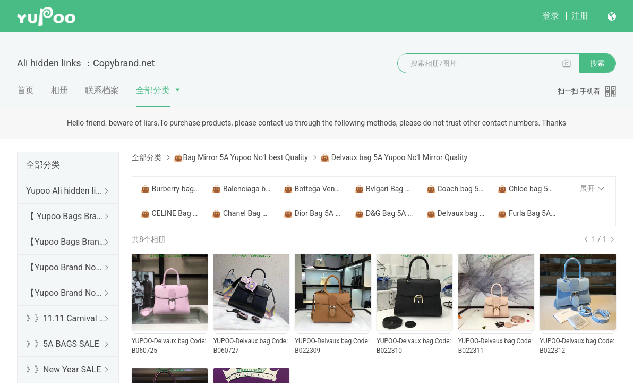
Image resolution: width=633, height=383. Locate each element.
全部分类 (153, 90)
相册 (59, 90)
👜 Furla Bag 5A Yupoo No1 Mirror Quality (527, 213)
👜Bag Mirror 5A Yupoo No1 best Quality (240, 157)
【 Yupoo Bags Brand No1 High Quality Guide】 (66, 216)
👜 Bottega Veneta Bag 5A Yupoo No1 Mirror (313, 189)
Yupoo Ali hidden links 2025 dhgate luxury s (66, 191)
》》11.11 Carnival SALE (66, 318)
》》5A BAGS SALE (62, 344)
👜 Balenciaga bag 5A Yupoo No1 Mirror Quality (241, 189)
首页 (25, 90)
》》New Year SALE (63, 369)
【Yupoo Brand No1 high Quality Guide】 (66, 267)
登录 (550, 16)
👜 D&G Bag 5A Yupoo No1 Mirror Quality (384, 213)
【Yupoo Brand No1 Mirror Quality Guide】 (66, 293)
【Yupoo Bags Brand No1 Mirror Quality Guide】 (66, 242)
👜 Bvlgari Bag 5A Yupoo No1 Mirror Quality (384, 189)
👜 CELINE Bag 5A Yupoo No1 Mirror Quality (170, 213)
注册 (579, 16)
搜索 (597, 63)
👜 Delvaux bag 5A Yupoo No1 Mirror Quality (455, 213)
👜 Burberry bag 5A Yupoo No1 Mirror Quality (170, 189)
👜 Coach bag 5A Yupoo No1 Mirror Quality (455, 189)
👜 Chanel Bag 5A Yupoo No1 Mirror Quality (241, 213)
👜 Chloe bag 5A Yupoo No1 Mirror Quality (527, 189)
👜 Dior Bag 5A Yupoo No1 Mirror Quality (313, 213)
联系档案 (102, 90)
